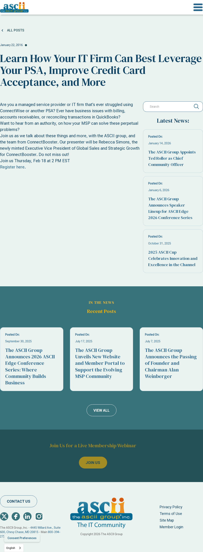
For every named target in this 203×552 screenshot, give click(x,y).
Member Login (171, 527)
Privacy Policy (171, 507)
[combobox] (14, 548)
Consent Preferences (22, 538)
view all (101, 410)
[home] (14, 7)
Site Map (167, 520)
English (10, 548)
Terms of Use (171, 513)
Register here (12, 166)
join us (82, 463)
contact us (18, 501)
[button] (198, 7)
